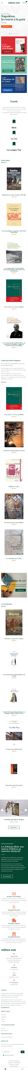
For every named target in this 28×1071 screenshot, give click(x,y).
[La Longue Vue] (14, 144)
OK (22, 1051)
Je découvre (6, 26)
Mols (14, 128)
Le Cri (14, 139)
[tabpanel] (14, 20)
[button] (25, 2)
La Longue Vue (14, 150)
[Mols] (14, 121)
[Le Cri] (14, 133)
